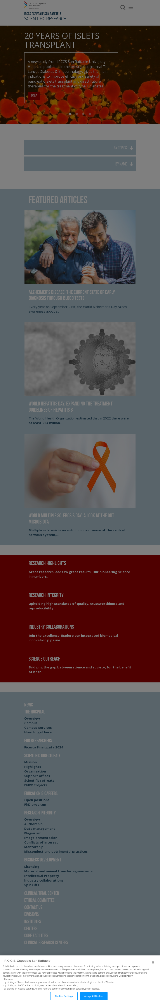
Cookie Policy (126, 980)
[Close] (153, 967)
